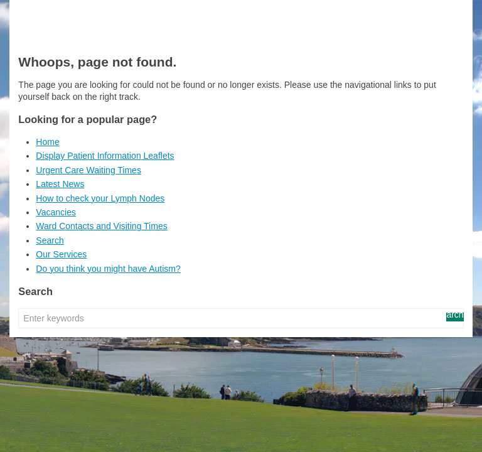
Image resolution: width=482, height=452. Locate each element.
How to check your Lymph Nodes (100, 198)
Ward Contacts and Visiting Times (101, 226)
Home (47, 142)
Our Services (61, 254)
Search (49, 240)
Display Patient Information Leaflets (105, 156)
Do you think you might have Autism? (108, 269)
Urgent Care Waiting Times (88, 170)
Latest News (60, 184)
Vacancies (56, 212)
